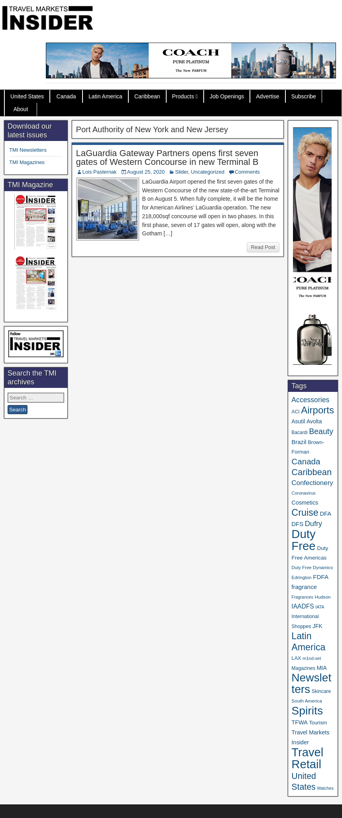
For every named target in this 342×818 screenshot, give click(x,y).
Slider (181, 172)
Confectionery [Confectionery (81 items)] (312, 483)
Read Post (263, 247)
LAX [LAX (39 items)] (296, 658)
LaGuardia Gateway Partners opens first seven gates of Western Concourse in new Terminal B (167, 157)
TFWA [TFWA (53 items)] (299, 722)
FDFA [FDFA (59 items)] (320, 576)
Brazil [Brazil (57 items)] (298, 442)
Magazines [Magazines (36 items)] (303, 668)
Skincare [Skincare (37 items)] (321, 691)
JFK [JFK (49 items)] (317, 626)
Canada (66, 96)
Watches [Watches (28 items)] (325, 788)
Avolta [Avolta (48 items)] (314, 421)
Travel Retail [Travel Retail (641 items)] (307, 758)
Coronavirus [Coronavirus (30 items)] (303, 493)
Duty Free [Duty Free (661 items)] (303, 539)
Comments (247, 172)
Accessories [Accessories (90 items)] (310, 400)
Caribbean (147, 96)
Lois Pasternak (100, 172)
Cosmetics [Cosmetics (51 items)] (304, 502)
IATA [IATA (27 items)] (319, 607)
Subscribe (303, 96)
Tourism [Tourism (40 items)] (318, 723)
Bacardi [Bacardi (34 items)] (299, 432)
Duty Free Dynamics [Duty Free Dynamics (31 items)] (312, 567)
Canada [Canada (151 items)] (305, 461)
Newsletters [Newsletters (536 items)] (311, 683)
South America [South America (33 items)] (306, 700)
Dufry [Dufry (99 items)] (313, 524)
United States (27, 96)
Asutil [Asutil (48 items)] (298, 421)
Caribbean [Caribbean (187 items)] (311, 472)
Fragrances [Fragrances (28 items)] (302, 597)
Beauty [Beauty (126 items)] (321, 431)
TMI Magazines (27, 162)
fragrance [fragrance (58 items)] (303, 586)
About (21, 109)
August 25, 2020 (146, 172)
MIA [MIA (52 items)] (321, 668)
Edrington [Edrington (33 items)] (301, 577)
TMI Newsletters (28, 150)
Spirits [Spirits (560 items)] (307, 710)
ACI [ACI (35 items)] (295, 412)
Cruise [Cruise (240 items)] (304, 512)
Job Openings (227, 96)
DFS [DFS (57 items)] (297, 524)
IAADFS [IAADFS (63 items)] (302, 606)
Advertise (267, 96)
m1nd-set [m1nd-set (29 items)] (312, 658)
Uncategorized (207, 172)
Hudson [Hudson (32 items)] (323, 596)
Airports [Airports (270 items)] (317, 410)
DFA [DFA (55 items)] (325, 514)
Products (183, 96)
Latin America (105, 96)
